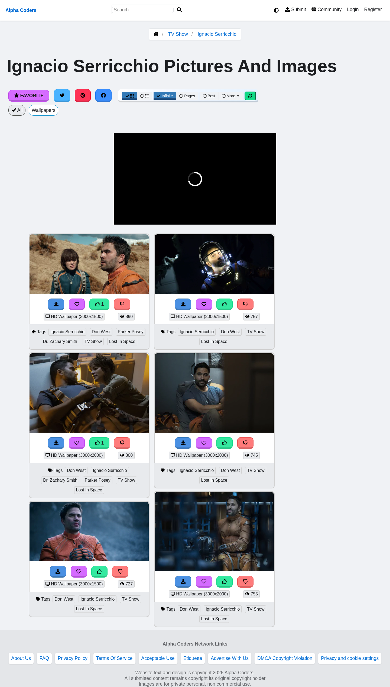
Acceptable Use (158, 658)
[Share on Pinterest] (83, 95)
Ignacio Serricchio (217, 34)
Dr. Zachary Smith (60, 341)
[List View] (144, 96)
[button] (122, 217)
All (16, 110)
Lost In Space (122, 341)
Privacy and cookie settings (350, 658)
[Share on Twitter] (62, 95)
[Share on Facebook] (103, 95)
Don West (101, 331)
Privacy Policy (72, 658)
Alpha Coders (20, 10)
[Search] (179, 10)
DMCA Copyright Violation (284, 658)
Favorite (29, 95)
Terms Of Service (114, 658)
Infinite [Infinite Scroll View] (165, 96)
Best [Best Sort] (209, 96)
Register (373, 9)
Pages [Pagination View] (187, 96)
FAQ (44, 658)
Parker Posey (131, 331)
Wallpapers (43, 110)
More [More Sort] (231, 96)
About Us (21, 658)
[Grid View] (129, 96)
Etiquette (192, 658)
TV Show (178, 34)
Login (353, 9)
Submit (295, 9)
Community (326, 9)
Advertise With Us (230, 658)
